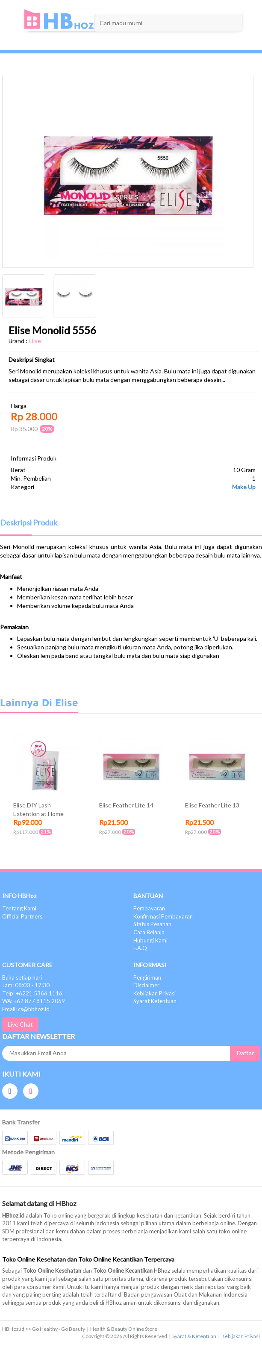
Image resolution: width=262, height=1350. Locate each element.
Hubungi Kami (150, 940)
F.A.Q (140, 948)
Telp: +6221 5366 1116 (32, 993)
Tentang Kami (19, 908)
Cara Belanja (149, 932)
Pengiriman (147, 977)
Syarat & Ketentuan (194, 1336)
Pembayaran (149, 908)
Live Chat (20, 1024)
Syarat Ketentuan (155, 1001)
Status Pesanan (152, 924)
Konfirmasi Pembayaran (163, 916)
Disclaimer (146, 985)
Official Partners (22, 916)
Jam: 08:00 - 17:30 (26, 985)
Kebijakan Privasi (154, 993)
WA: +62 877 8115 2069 (33, 1001)
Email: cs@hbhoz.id (26, 1009)
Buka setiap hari (22, 977)
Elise (35, 340)
